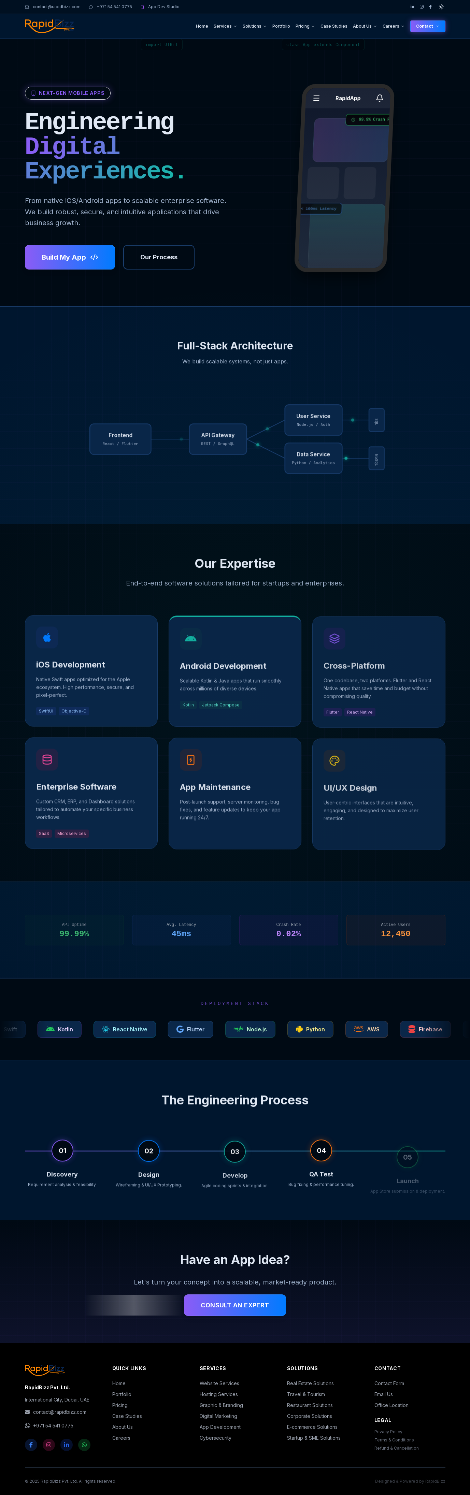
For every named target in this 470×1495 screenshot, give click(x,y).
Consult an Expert (235, 1305)
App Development (220, 1427)
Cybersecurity (215, 1438)
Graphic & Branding (221, 1405)
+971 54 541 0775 (110, 6)
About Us (365, 26)
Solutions (255, 26)
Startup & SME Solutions (314, 1438)
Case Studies (334, 26)
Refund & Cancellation (396, 1448)
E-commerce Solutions (312, 1427)
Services (225, 26)
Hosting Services (219, 1394)
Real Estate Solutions (310, 1383)
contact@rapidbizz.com (53, 6)
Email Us (383, 1394)
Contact (428, 26)
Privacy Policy (388, 1431)
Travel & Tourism (306, 1394)
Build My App (70, 257)
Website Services (219, 1383)
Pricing (305, 26)
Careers (394, 26)
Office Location (391, 1405)
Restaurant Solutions (310, 1405)
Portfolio (281, 26)
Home (202, 26)
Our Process (158, 257)
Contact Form (389, 1383)
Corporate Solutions (309, 1416)
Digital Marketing (218, 1416)
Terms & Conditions (394, 1439)
